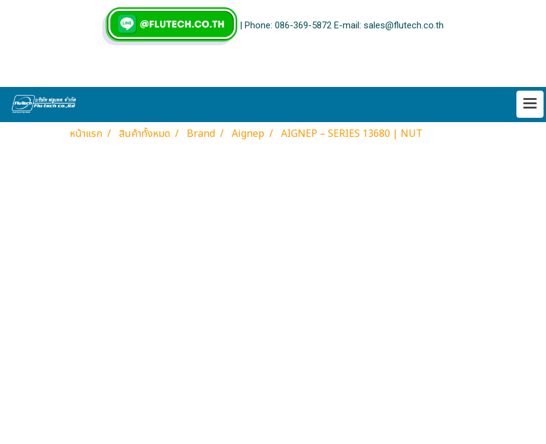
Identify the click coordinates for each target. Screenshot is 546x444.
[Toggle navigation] (530, 104)
